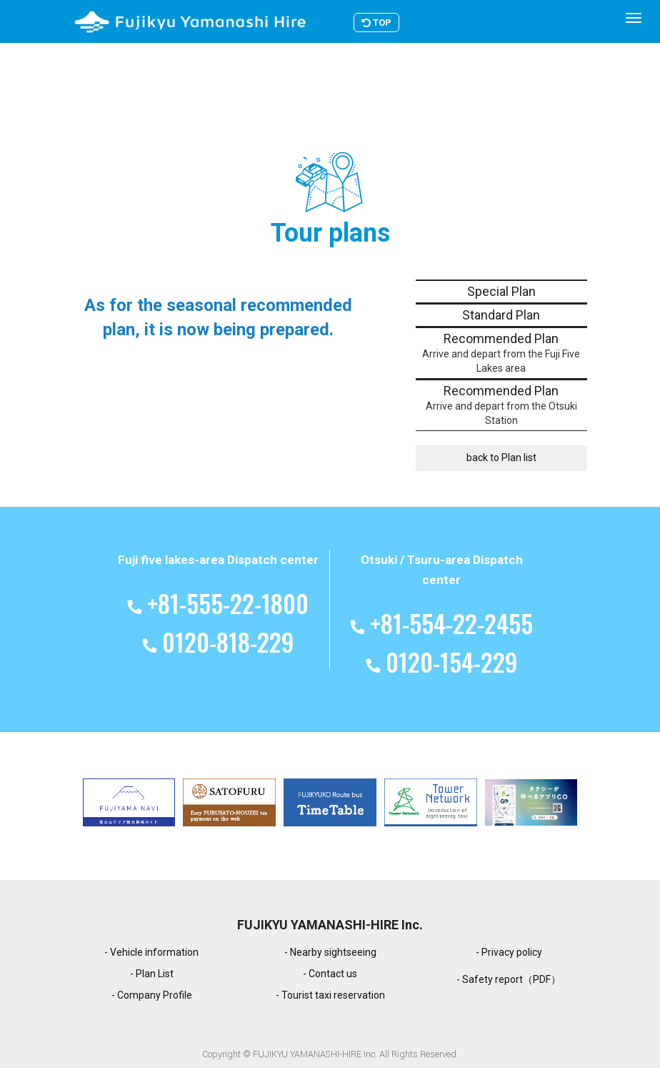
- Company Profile (151, 995)
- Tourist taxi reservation (330, 995)
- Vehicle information (151, 952)
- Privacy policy (509, 952)
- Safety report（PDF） (508, 979)
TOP (396, 22)
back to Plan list (501, 457)
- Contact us (330, 973)
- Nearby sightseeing (330, 952)
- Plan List (152, 973)
